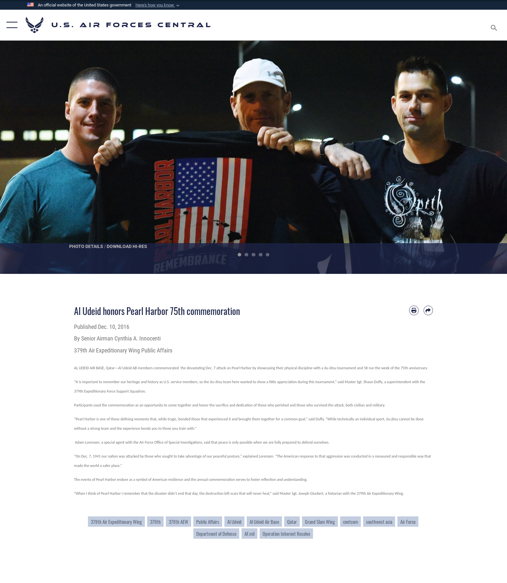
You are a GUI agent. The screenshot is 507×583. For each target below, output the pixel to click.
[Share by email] (428, 310)
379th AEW (178, 521)
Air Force (407, 521)
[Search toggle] (495, 25)
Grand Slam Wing (320, 521)
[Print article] (413, 310)
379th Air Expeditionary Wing (116, 521)
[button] (158, 5)
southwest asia (379, 521)
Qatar (292, 521)
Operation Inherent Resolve (286, 533)
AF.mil (249, 533)
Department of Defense (216, 533)
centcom (350, 521)
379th (155, 521)
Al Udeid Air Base (264, 521)
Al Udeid (234, 521)
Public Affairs (207, 521)
